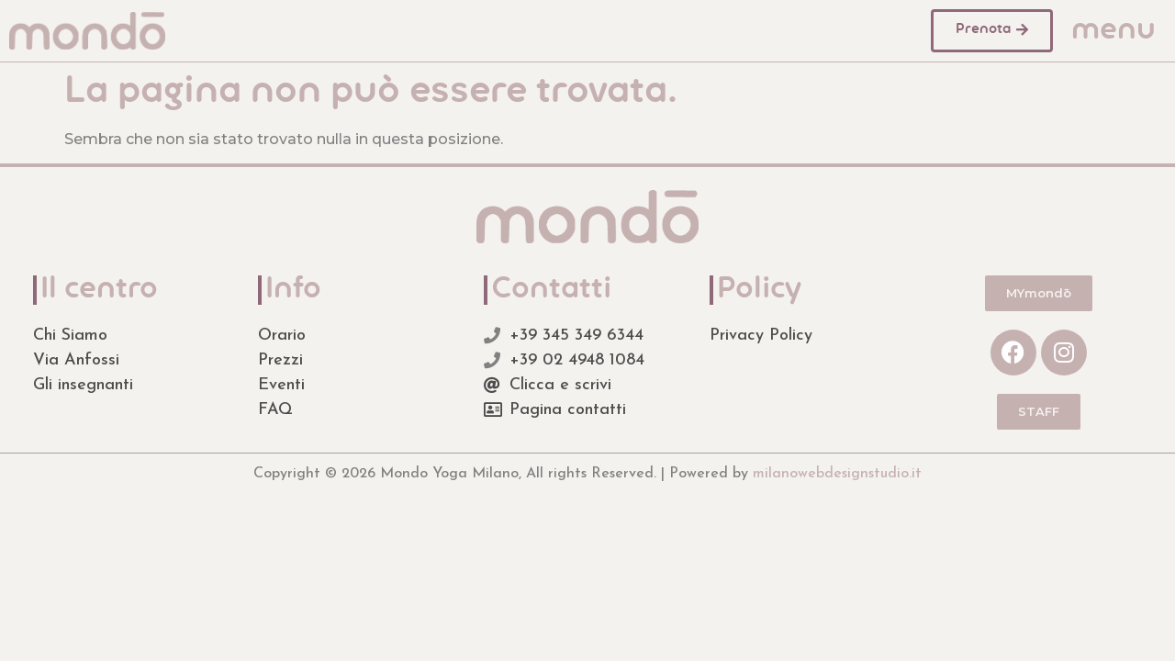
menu (1113, 31)
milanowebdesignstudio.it (837, 473)
